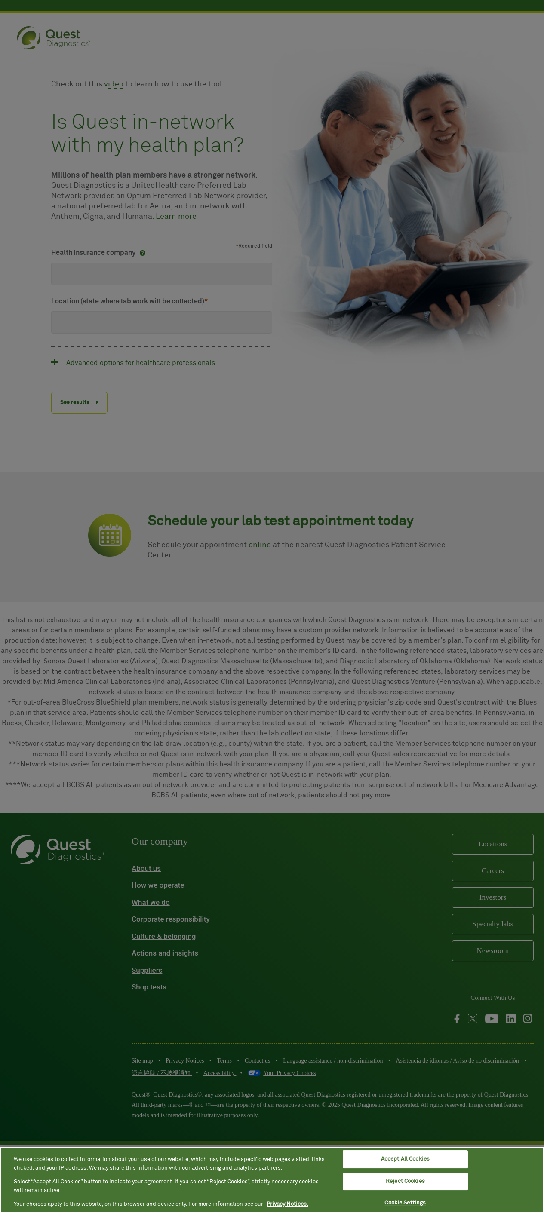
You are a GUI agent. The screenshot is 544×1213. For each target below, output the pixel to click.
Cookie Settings (405, 1203)
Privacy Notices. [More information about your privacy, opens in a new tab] (287, 1204)
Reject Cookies (405, 1181)
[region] (272, 1180)
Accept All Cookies (405, 1159)
